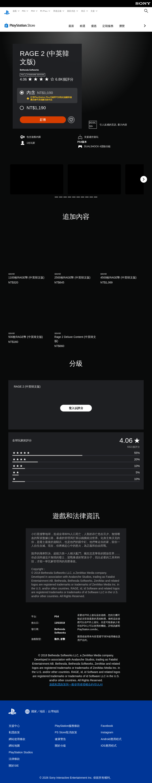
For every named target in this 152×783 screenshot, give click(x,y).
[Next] (143, 175)
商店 (83, 11)
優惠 (73, 22)
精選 (61, 22)
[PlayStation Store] (20, 21)
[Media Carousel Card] (36, 175)
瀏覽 (101, 22)
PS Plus (44, 11)
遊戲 (14, 11)
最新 (50, 22)
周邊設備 (57, 11)
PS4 (33, 11)
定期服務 (86, 22)
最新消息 (71, 11)
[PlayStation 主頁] (7, 11)
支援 (92, 11)
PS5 (24, 11)
